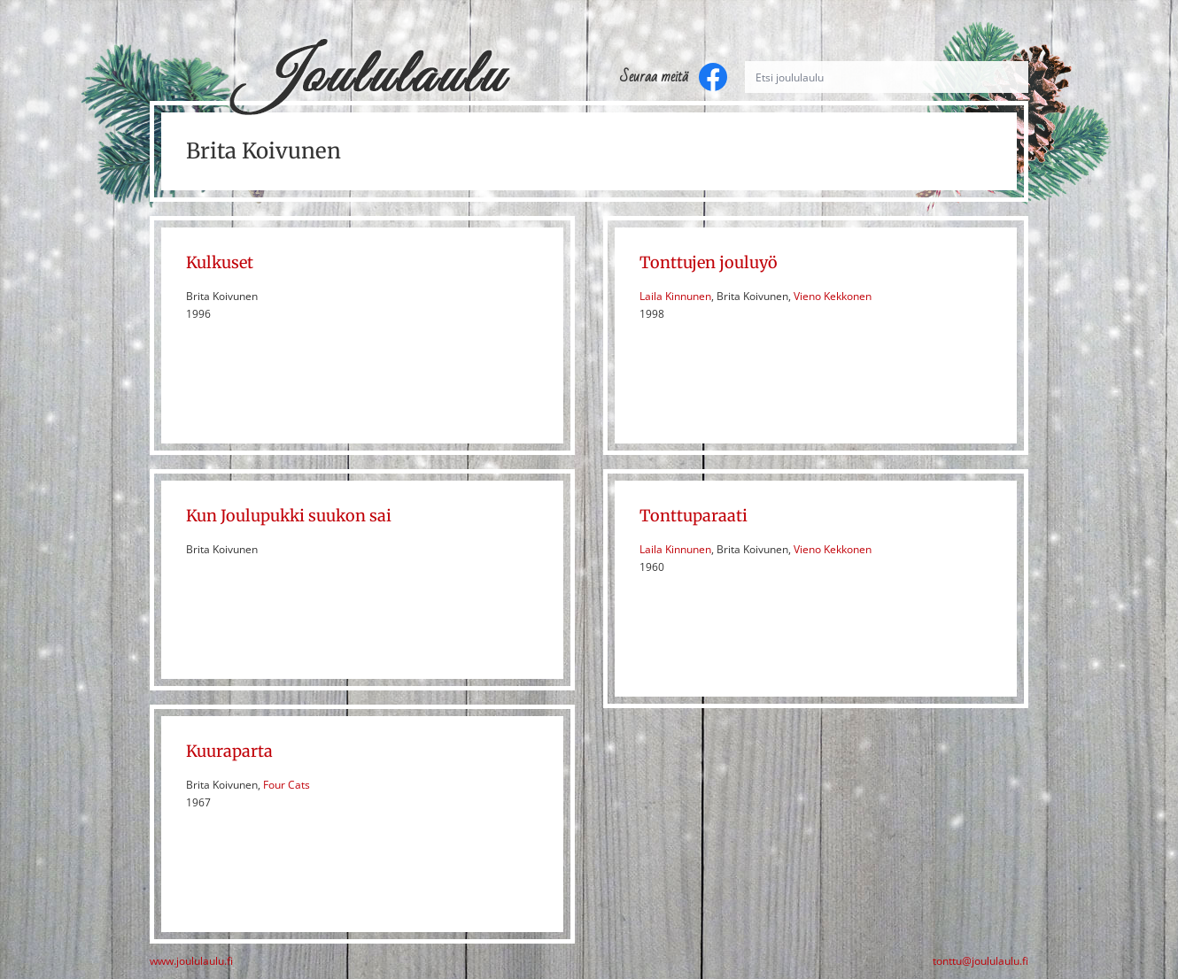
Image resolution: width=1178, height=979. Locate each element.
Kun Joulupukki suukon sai (288, 515)
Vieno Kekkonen (833, 296)
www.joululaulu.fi (191, 961)
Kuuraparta (229, 751)
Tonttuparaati (693, 515)
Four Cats (286, 784)
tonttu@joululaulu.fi (980, 961)
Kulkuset (219, 262)
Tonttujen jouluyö (708, 262)
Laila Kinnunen (675, 296)
